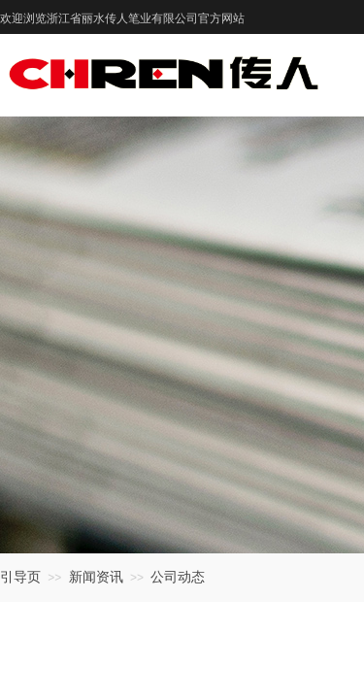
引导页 (20, 577)
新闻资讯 (96, 577)
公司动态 (177, 577)
